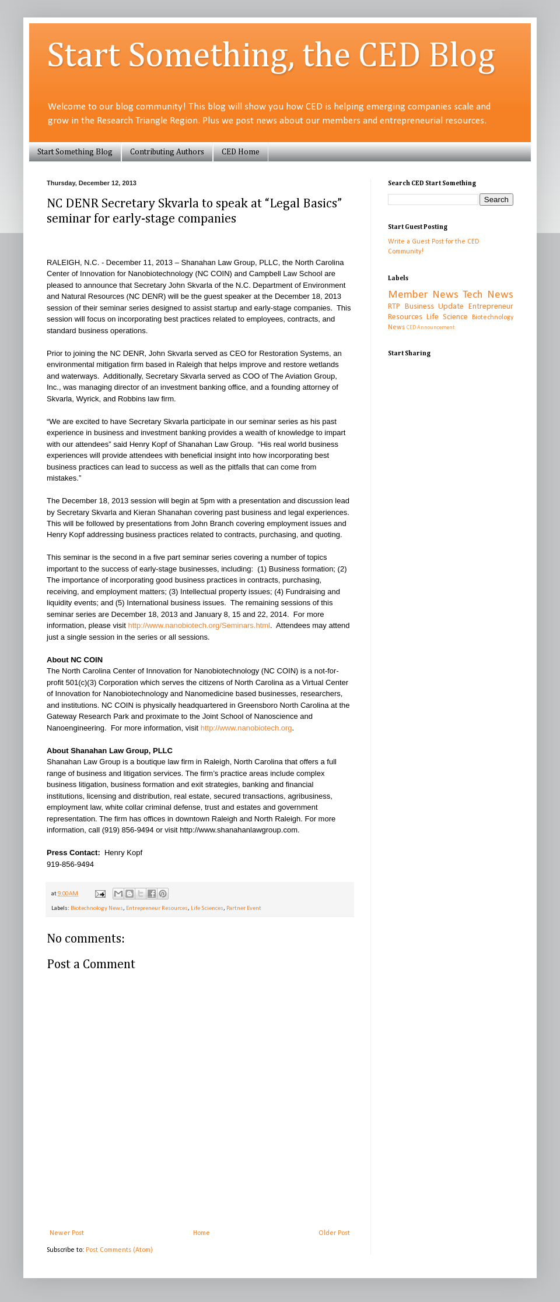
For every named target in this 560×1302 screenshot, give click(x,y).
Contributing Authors (167, 152)
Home (201, 1233)
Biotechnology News (97, 908)
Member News (423, 295)
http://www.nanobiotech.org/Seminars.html (199, 625)
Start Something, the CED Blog (271, 56)
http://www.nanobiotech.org (246, 728)
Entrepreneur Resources (157, 908)
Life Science (447, 317)
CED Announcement (430, 327)
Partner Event (243, 908)
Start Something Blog (75, 152)
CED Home (241, 152)
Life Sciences (207, 908)
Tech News (488, 295)
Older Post (334, 1233)
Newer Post (67, 1233)
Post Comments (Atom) (119, 1250)
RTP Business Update (426, 306)
